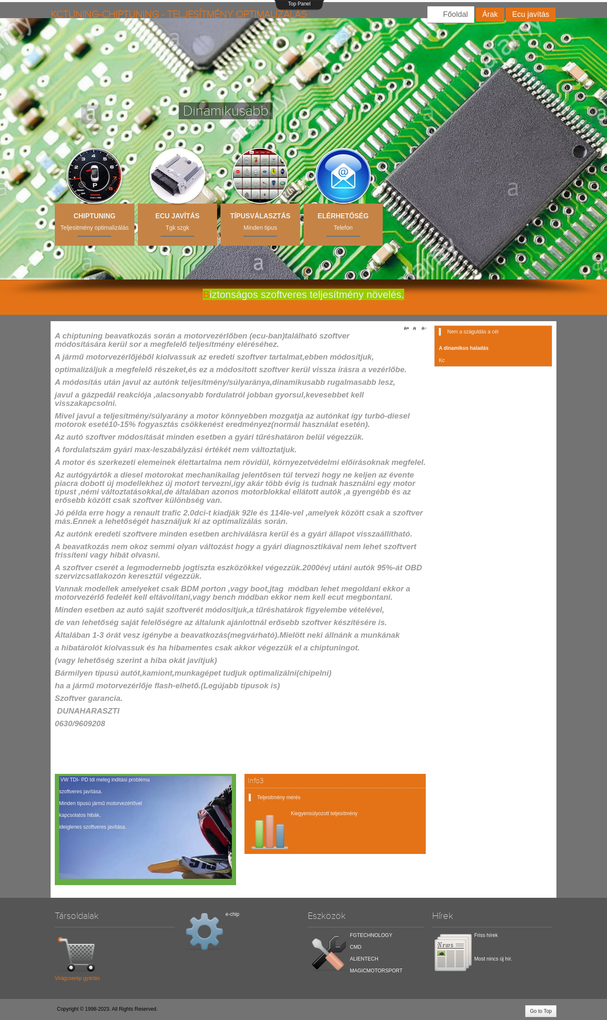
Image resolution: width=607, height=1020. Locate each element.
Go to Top (541, 1011)
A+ (407, 328)
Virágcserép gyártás (77, 976)
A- (423, 328)
